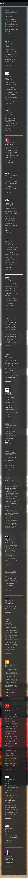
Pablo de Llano (9, 355)
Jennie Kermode (9, 203)
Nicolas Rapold (8, 44)
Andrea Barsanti (9, 242)
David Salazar (11, 708)
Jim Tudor (9, 393)
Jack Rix (8, 112)
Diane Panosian (9, 540)
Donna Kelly (10, 425)
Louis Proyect (11, 318)
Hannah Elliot (11, 779)
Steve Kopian (10, 572)
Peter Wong (10, 453)
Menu (3, 4)
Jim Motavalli (11, 142)
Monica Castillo (9, 77)
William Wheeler (9, 857)
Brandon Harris (9, 622)
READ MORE (8, 33)
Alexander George (10, 601)
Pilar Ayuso (10, 279)
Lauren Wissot (11, 479)
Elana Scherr (11, 175)
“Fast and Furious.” (12, 52)
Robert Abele (11, 12)
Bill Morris (10, 665)
